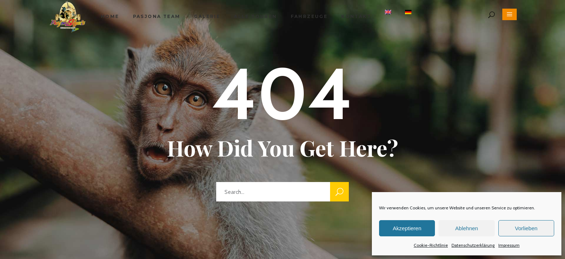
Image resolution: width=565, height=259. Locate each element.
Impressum (509, 245)
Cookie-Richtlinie (431, 245)
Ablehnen (466, 228)
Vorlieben (526, 228)
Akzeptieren (407, 228)
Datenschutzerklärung (473, 245)
